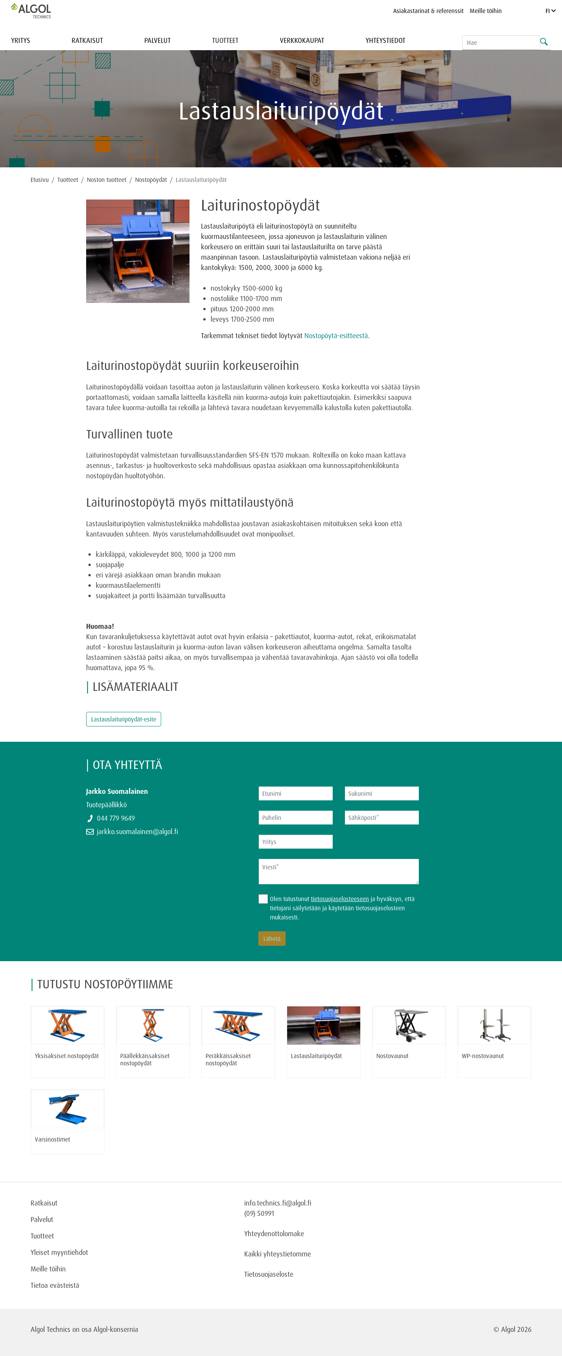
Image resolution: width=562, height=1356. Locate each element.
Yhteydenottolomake (274, 1233)
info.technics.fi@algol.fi (277, 1203)
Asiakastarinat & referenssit (428, 11)
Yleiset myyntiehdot (59, 1252)
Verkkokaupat (302, 40)
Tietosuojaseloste (268, 1274)
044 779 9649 (116, 818)
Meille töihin (486, 11)
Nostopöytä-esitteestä (336, 335)
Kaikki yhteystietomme (277, 1254)
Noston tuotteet (106, 179)
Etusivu (40, 179)
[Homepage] (39, 10)
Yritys (20, 40)
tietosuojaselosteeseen (340, 899)
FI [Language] (551, 11)
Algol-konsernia (115, 1329)
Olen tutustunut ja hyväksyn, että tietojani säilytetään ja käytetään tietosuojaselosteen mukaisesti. (342, 908)
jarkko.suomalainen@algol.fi (137, 831)
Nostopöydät (151, 179)
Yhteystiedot (385, 40)
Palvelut (157, 40)
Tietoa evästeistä (55, 1285)
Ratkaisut (87, 40)
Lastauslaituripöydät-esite (123, 719)
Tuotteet (225, 40)
